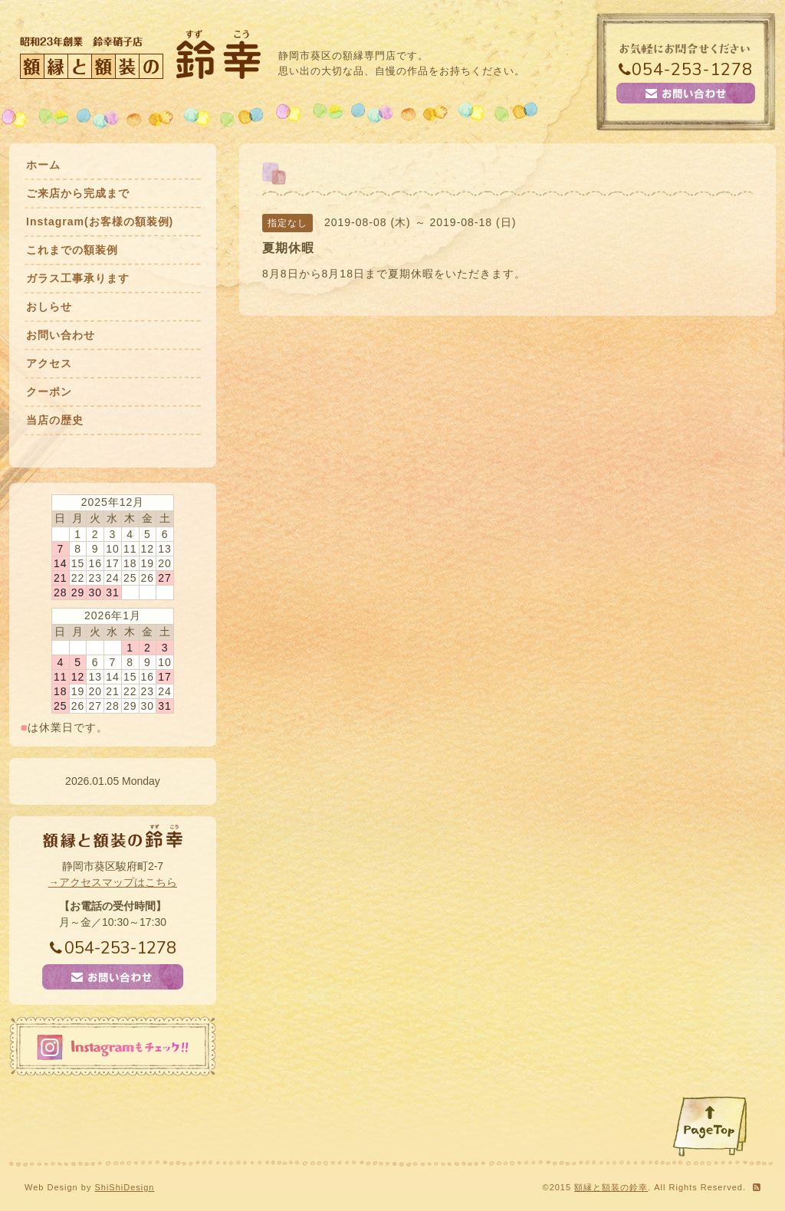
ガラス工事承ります (78, 278)
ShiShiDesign (124, 1187)
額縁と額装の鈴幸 (611, 1187)
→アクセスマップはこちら (112, 882)
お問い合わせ (60, 335)
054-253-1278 (686, 69)
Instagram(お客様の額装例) (99, 221)
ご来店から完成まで (78, 193)
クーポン (49, 392)
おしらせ (49, 306)
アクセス (49, 363)
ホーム (43, 165)
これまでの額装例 (72, 250)
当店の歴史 (55, 420)
